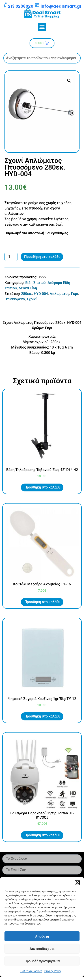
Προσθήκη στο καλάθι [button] (42, 487)
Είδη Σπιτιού (35, 283)
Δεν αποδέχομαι (42, 949)
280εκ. (26, 294)
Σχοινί (32, 299)
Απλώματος (59, 294)
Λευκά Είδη (28, 288)
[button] (77, 882)
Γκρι (74, 294)
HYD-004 (41, 294)
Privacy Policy (52, 971)
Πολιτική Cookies (31, 971)
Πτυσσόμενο (14, 299)
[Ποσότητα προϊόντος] (10, 257)
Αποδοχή (42, 936)
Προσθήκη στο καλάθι (42, 257)
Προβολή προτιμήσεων (42, 961)
